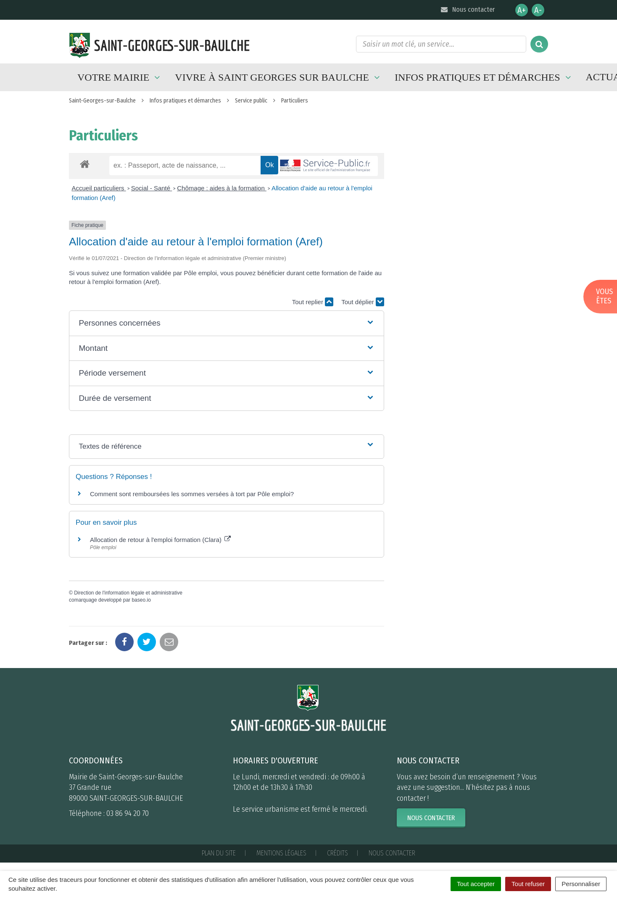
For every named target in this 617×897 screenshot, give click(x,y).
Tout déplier (362, 301)
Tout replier (312, 301)
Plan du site (219, 853)
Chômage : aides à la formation (221, 188)
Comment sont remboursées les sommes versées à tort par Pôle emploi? (192, 493)
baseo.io (141, 600)
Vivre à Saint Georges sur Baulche (278, 77)
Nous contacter (467, 9)
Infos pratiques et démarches (484, 77)
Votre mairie (119, 77)
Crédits (337, 853)
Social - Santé (151, 188)
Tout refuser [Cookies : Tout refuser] (528, 883)
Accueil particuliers (99, 188)
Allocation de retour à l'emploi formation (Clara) (160, 539)
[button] (226, 323)
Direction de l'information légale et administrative (128, 593)
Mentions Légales (281, 853)
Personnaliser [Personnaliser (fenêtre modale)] (581, 883)
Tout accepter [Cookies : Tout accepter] (476, 883)
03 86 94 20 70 (127, 813)
